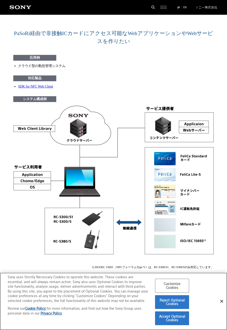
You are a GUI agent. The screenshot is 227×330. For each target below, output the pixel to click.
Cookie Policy (36, 308)
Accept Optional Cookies (172, 318)
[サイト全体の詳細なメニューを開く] (163, 7)
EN (185, 7)
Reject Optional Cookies (172, 302)
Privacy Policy (51, 313)
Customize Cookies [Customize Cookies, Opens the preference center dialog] (172, 286)
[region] (113, 301)
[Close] (221, 301)
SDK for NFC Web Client (35, 86)
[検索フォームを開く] (153, 7)
